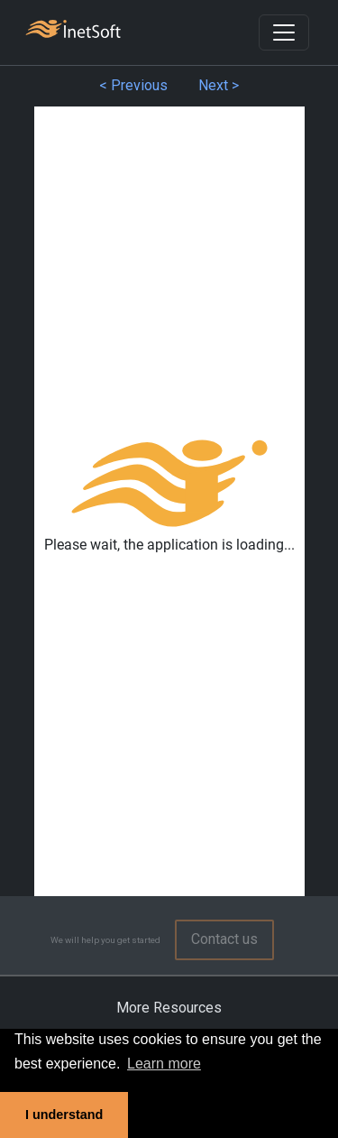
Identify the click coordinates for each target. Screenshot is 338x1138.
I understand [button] (64, 1114)
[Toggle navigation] (284, 32)
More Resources (169, 1007)
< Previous (133, 85)
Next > (218, 85)
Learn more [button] (164, 1063)
